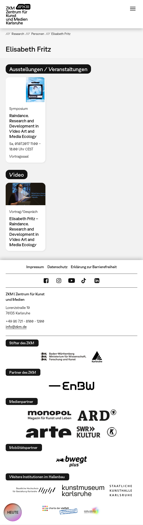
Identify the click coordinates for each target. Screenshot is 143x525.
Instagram (58, 281)
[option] (27, 120)
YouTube (71, 281)
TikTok (84, 281)
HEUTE (12, 512)
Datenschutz (57, 267)
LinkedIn (96, 281)
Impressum (35, 267)
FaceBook (46, 281)
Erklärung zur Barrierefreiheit (94, 267)
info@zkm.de (16, 327)
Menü (132, 9)
